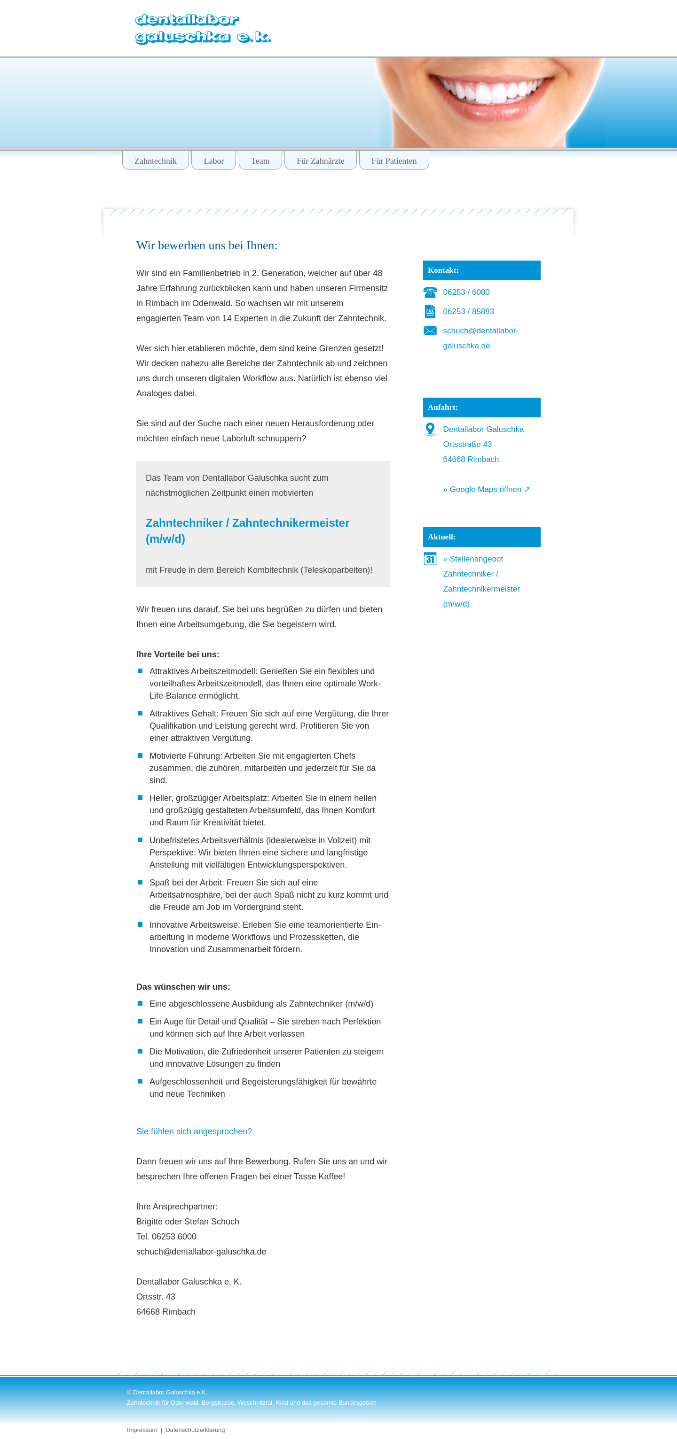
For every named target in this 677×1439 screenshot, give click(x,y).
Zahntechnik (155, 161)
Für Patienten (394, 161)
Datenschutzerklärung (195, 1429)
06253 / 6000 (466, 292)
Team (260, 161)
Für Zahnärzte (320, 161)
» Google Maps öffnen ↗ (487, 489)
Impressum (142, 1429)
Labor (214, 161)
